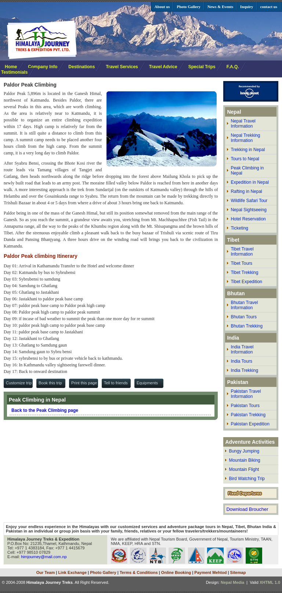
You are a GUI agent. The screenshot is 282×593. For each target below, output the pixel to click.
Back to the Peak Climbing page (44, 410)
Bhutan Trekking (247, 326)
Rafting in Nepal (246, 191)
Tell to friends (116, 383)
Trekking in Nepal (248, 149)
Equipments (147, 383)
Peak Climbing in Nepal (247, 170)
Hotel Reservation (248, 219)
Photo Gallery (188, 6)
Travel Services (122, 66)
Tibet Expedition (246, 281)
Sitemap (238, 572)
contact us (268, 6)
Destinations (81, 66)
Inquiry (246, 6)
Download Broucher (247, 509)
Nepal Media (232, 582)
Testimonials (14, 72)
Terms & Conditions (139, 572)
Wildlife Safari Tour (249, 200)
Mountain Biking (244, 460)
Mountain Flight (244, 469)
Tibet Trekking (244, 272)
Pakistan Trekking (248, 414)
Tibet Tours (241, 263)
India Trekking (244, 370)
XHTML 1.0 (270, 582)
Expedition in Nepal (249, 182)
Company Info (42, 66)
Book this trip (50, 383)
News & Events (220, 6)
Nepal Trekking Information (245, 138)
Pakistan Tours (245, 405)
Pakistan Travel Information (246, 394)
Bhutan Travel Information (244, 305)
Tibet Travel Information (242, 251)
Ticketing (239, 228)
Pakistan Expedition (250, 424)
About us (162, 6)
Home (11, 66)
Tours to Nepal (245, 158)
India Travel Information (242, 349)
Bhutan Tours (244, 316)
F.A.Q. (233, 66)
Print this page (84, 383)
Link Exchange (72, 572)
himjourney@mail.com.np (43, 556)
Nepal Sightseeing (248, 209)
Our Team (45, 572)
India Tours (241, 361)
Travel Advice (163, 66)
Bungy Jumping (244, 451)
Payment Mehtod (210, 572)
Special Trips (202, 66)
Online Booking (176, 572)
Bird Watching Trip (247, 478)
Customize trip (19, 383)
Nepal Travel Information (243, 123)
